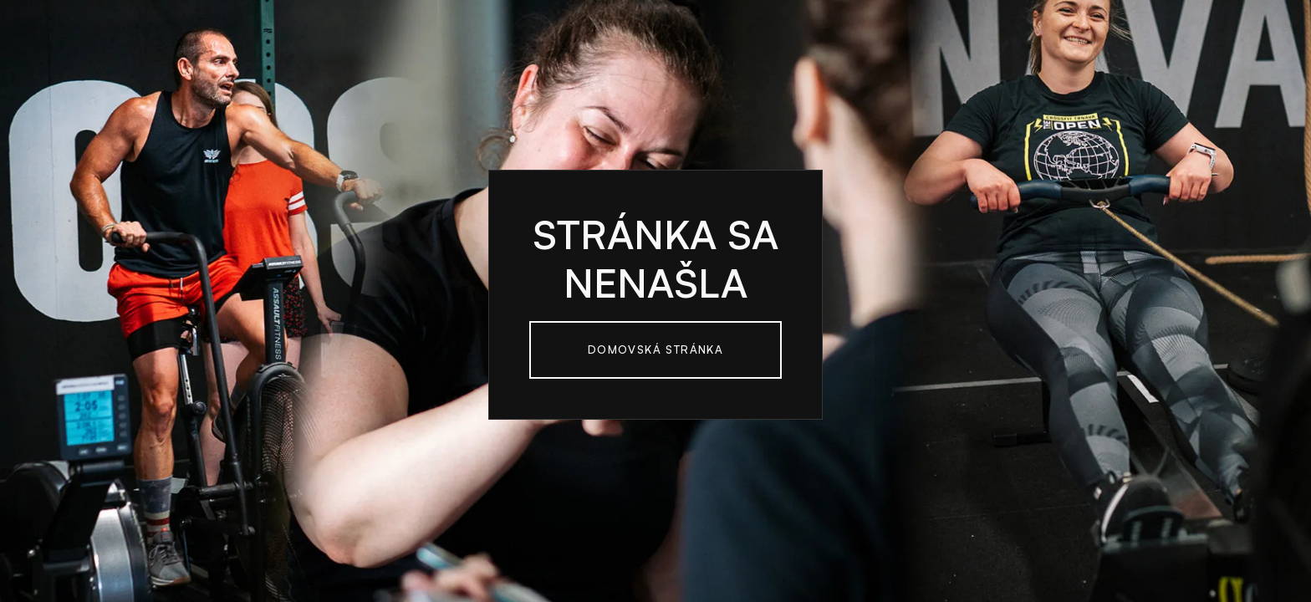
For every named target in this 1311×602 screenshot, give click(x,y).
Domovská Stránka (655, 349)
